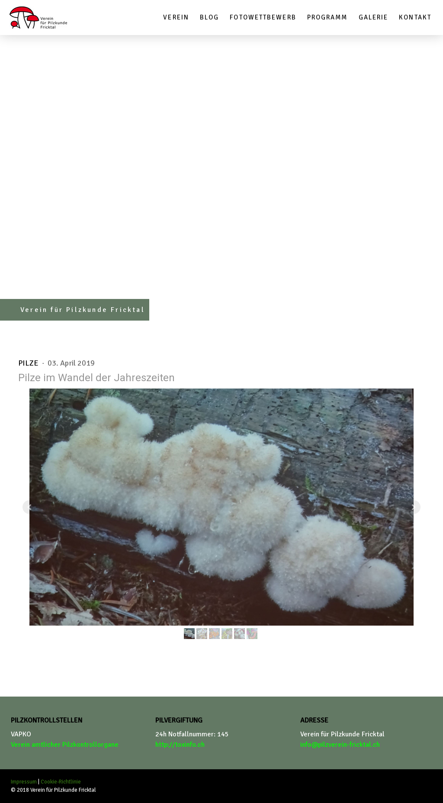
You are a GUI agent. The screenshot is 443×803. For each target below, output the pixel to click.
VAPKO (21, 734)
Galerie (373, 17)
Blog (209, 17)
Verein (176, 17)
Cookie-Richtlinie (61, 781)
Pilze (29, 363)
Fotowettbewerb (263, 17)
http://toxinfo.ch (180, 744)
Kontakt (415, 17)
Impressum (24, 781)
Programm (327, 17)
